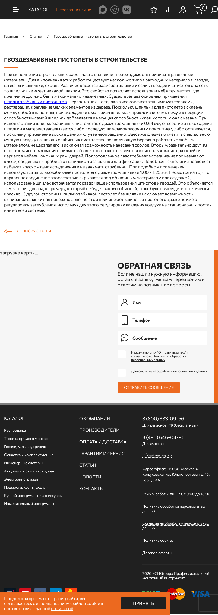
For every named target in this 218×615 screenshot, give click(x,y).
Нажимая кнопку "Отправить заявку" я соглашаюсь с (159, 356)
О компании (94, 418)
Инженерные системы (23, 463)
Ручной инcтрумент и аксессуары (33, 495)
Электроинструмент (22, 479)
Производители (99, 430)
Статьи (87, 465)
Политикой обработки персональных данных (159, 358)
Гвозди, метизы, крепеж (25, 446)
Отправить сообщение (149, 387)
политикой (62, 608)
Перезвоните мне (73, 9)
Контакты (91, 488)
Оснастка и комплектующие (28, 454)
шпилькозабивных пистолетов (35, 101)
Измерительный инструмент (29, 503)
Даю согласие (169, 371)
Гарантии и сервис (102, 453)
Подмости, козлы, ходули (26, 487)
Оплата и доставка (103, 442)
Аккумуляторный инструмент (30, 471)
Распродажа (15, 430)
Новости (90, 477)
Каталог (14, 418)
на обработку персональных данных (180, 371)
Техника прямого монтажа (27, 438)
